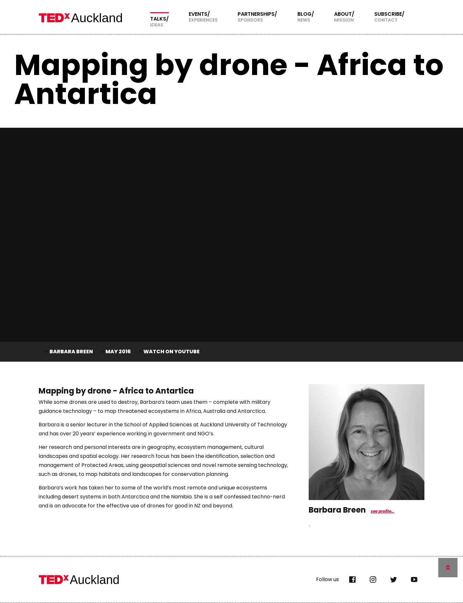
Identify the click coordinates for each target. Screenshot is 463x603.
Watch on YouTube (171, 351)
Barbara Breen (71, 351)
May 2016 (118, 351)
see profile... (382, 511)
